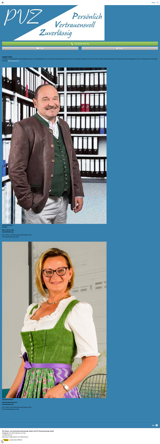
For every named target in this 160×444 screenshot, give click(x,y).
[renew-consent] (2, 441)
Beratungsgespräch (13, 61)
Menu (153, 2)
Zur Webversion (23, 437)
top (153, 425)
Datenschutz (13, 437)
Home (2, 2)
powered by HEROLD (16, 440)
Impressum (5, 437)
